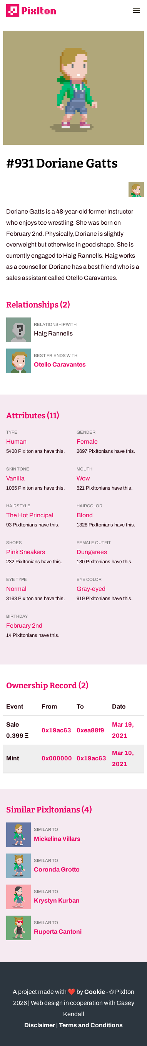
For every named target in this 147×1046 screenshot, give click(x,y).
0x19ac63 (56, 730)
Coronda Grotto (57, 869)
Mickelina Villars (57, 838)
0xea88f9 (90, 730)
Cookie (94, 991)
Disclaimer (39, 1025)
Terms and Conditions (91, 1025)
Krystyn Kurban (57, 900)
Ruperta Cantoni (58, 931)
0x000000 (57, 758)
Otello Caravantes (60, 364)
